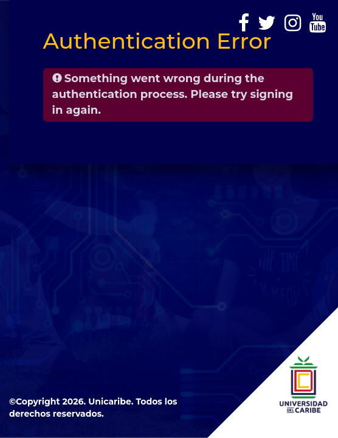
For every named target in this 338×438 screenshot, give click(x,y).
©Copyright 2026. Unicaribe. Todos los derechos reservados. (93, 407)
